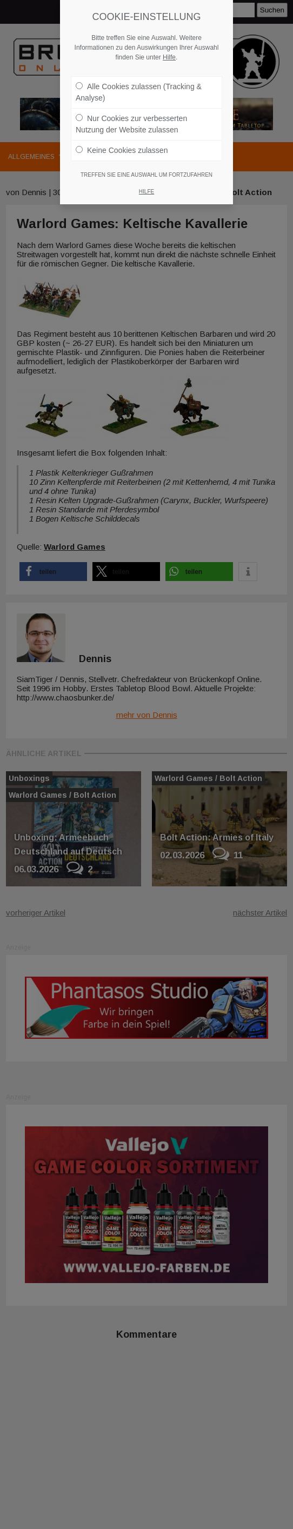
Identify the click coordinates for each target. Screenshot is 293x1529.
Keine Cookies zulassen (122, 150)
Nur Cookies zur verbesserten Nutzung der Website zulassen (131, 124)
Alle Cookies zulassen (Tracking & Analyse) (139, 92)
